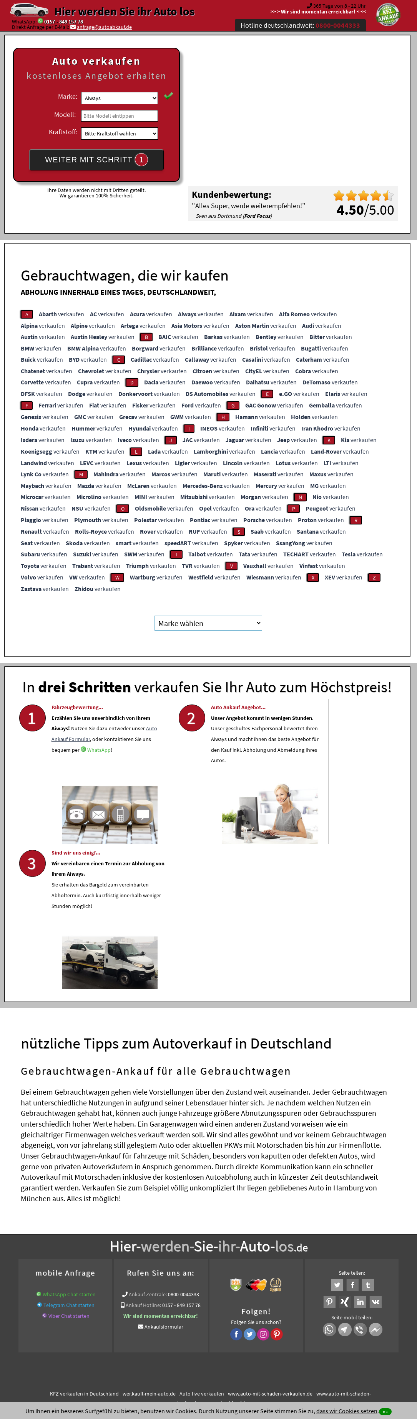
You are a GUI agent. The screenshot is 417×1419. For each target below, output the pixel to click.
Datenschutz (163, 1343)
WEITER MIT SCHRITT (96, 159)
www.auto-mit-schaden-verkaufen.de (270, 1247)
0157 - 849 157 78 (63, 21)
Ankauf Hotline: (143, 1158)
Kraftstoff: (63, 131)
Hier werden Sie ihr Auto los (124, 11)
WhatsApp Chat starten (69, 1147)
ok (385, 1411)
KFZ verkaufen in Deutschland (84, 1247)
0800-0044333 (183, 1147)
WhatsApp (108, 784)
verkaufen (61, 314)
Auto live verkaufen (201, 1247)
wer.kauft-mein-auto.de (149, 1247)
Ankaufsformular (164, 1180)
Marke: (67, 96)
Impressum (242, 1343)
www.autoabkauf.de (225, 1256)
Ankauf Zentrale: (148, 1147)
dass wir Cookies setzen (346, 1411)
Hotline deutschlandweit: (300, 25)
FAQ (263, 1343)
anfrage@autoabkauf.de (104, 26)
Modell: (65, 114)
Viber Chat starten (69, 1169)
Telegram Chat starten (69, 1158)
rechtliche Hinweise (203, 1343)
